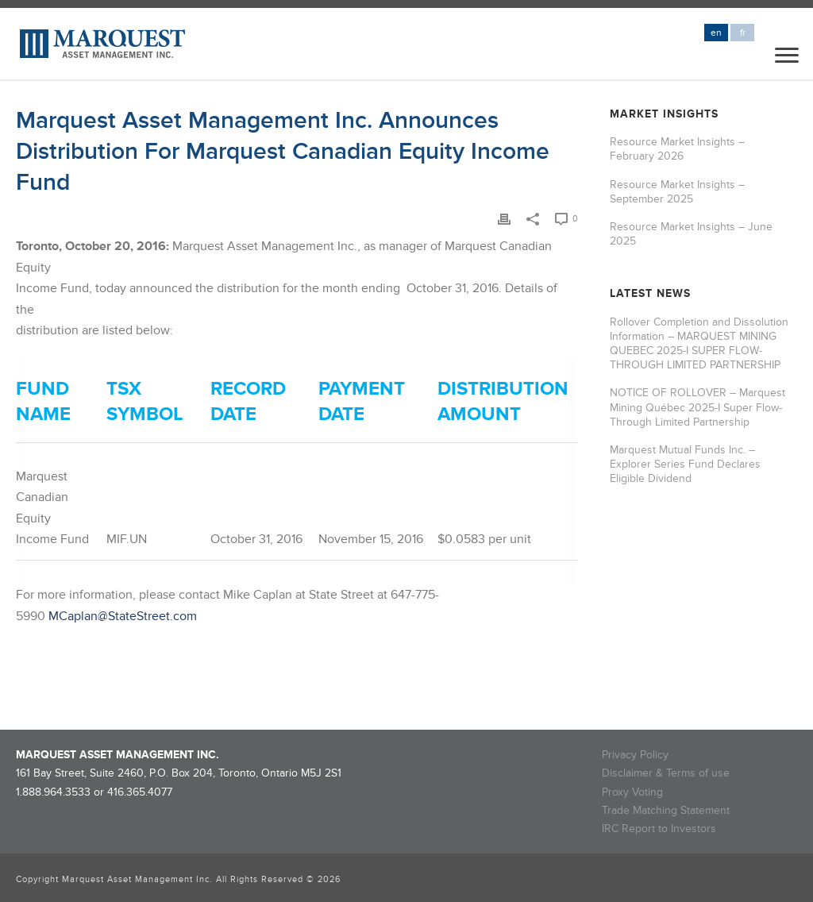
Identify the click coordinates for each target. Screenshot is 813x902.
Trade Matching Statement (666, 810)
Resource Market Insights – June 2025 (691, 234)
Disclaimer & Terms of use (666, 773)
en (716, 33)
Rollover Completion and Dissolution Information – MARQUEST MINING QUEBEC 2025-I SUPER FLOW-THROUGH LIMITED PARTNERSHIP (699, 343)
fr (743, 33)
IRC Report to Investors (659, 828)
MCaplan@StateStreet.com (122, 616)
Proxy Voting (632, 792)
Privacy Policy (635, 754)
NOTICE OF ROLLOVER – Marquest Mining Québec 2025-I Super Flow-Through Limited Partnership (697, 407)
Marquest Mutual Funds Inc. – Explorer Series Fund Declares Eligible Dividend (685, 464)
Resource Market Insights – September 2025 (677, 192)
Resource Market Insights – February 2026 (677, 149)
